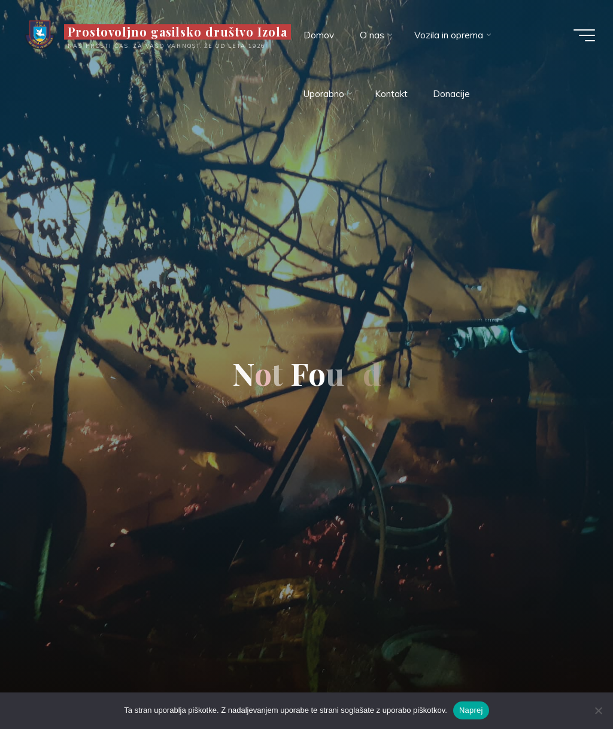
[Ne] (598, 710)
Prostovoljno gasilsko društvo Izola (178, 32)
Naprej (471, 710)
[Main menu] (584, 35)
